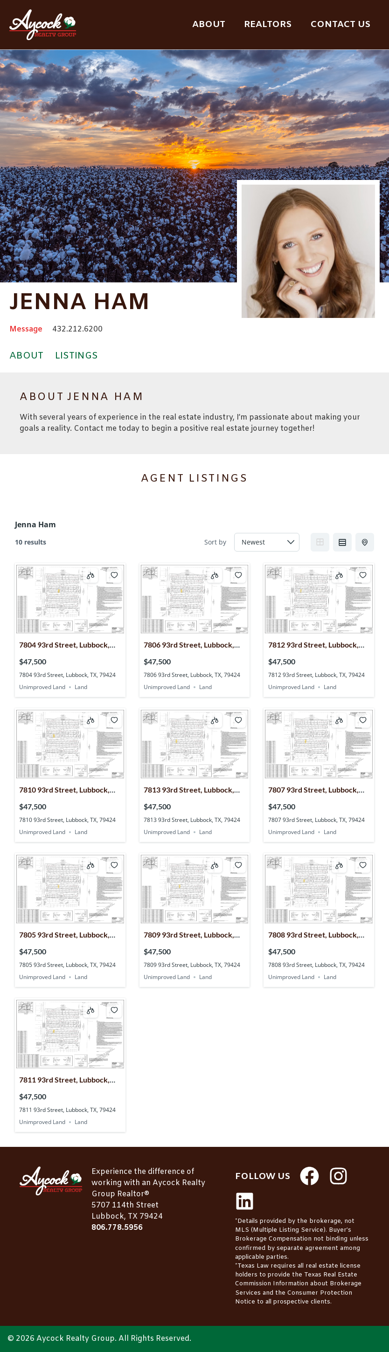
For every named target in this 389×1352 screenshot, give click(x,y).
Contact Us (340, 25)
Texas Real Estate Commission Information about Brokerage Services (298, 1284)
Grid (320, 542)
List (342, 542)
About (208, 25)
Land (81, 687)
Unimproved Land (42, 687)
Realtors (268, 25)
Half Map (365, 542)
